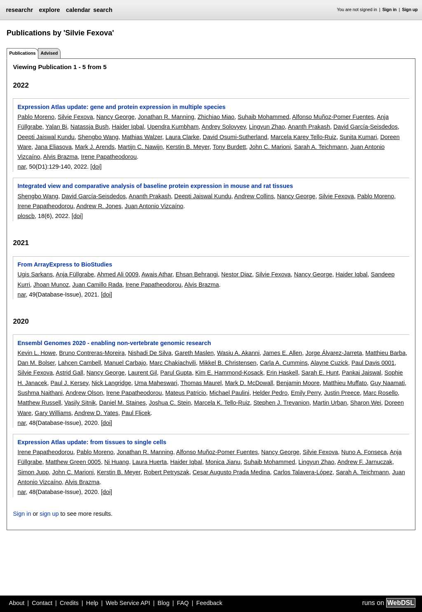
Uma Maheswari (155, 383)
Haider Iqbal (128, 126)
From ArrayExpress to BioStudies (64, 264)
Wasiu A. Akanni (238, 353)
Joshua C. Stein (170, 402)
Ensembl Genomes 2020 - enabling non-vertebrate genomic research (114, 343)
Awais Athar (156, 274)
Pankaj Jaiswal (361, 372)
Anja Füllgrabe (75, 274)
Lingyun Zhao (267, 126)
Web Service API (128, 603)
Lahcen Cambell (79, 362)
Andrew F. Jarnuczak (365, 462)
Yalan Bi (56, 126)
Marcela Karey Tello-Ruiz (304, 137)
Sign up (410, 9)
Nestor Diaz (236, 274)
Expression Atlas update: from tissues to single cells (91, 442)
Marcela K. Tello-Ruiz (222, 402)
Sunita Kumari (358, 137)
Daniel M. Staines (122, 402)
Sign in (389, 9)
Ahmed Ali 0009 (117, 274)
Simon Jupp (33, 472)
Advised (49, 53)
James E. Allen (282, 353)
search (102, 10)
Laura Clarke (182, 137)
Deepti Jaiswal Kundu (45, 137)
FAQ (183, 603)
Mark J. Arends (95, 147)
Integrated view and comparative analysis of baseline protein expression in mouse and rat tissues (155, 186)
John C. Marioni (270, 147)
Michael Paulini (229, 392)
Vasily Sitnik (80, 402)
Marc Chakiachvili (172, 362)
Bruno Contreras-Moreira (91, 353)
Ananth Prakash (309, 126)
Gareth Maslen (194, 353)
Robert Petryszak (166, 472)
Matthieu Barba (386, 353)
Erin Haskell (282, 372)
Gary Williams (53, 413)
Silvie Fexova (75, 117)
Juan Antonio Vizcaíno (154, 206)
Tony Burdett (229, 147)
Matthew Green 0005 (73, 462)
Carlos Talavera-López (303, 472)
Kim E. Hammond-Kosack (229, 372)
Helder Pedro (270, 392)
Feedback (209, 603)
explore (49, 10)
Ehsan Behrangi (197, 274)
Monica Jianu (222, 462)
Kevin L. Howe (36, 353)
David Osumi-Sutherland (235, 137)
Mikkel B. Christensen (227, 362)
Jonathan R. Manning (166, 117)
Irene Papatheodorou (109, 156)
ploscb (26, 216)
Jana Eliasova (53, 147)
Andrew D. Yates (96, 413)
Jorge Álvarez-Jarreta (333, 353)
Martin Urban (330, 402)
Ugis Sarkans (35, 274)
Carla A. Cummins (283, 362)
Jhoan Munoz (51, 284)
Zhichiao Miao (215, 117)
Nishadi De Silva (149, 353)
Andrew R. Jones (99, 206)
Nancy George (115, 117)
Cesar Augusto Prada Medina (231, 472)
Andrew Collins (254, 196)
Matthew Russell (39, 402)
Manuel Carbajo (125, 362)
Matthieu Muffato (345, 383)
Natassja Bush (89, 126)
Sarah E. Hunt (319, 372)
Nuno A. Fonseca (364, 452)
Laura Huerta (149, 462)
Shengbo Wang (98, 137)
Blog (163, 603)
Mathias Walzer (142, 137)
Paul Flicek (136, 413)
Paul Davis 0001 (373, 362)
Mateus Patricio (185, 392)
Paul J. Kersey (69, 383)
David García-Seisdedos (365, 126)
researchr (19, 10)
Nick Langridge (111, 383)
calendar (78, 10)
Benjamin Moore (298, 383)
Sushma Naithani (40, 392)
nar (21, 166)
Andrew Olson (84, 392)
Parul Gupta (176, 372)
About (17, 603)
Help (92, 603)
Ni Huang (116, 462)
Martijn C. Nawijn (140, 147)
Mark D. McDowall (249, 383)
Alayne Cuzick (329, 362)
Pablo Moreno (35, 117)
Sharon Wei (365, 402)
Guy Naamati (387, 383)
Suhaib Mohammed (263, 117)
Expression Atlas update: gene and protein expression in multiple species (121, 107)
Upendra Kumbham (173, 126)
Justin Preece (342, 392)
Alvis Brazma (60, 156)
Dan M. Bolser (35, 362)
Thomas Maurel (201, 383)
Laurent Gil (142, 372)
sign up (49, 513)
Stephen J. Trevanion (281, 402)
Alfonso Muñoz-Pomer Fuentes (333, 117)
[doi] (95, 166)
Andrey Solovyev (224, 126)
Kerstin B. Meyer (188, 147)
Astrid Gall (69, 372)
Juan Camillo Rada (97, 284)
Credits (69, 603)
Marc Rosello (380, 392)
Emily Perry (306, 392)
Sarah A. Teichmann (320, 147)
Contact (42, 603)
